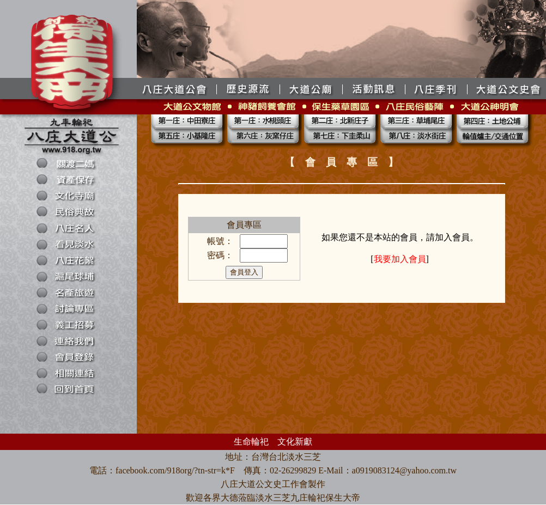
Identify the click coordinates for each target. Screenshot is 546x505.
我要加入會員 (400, 259)
